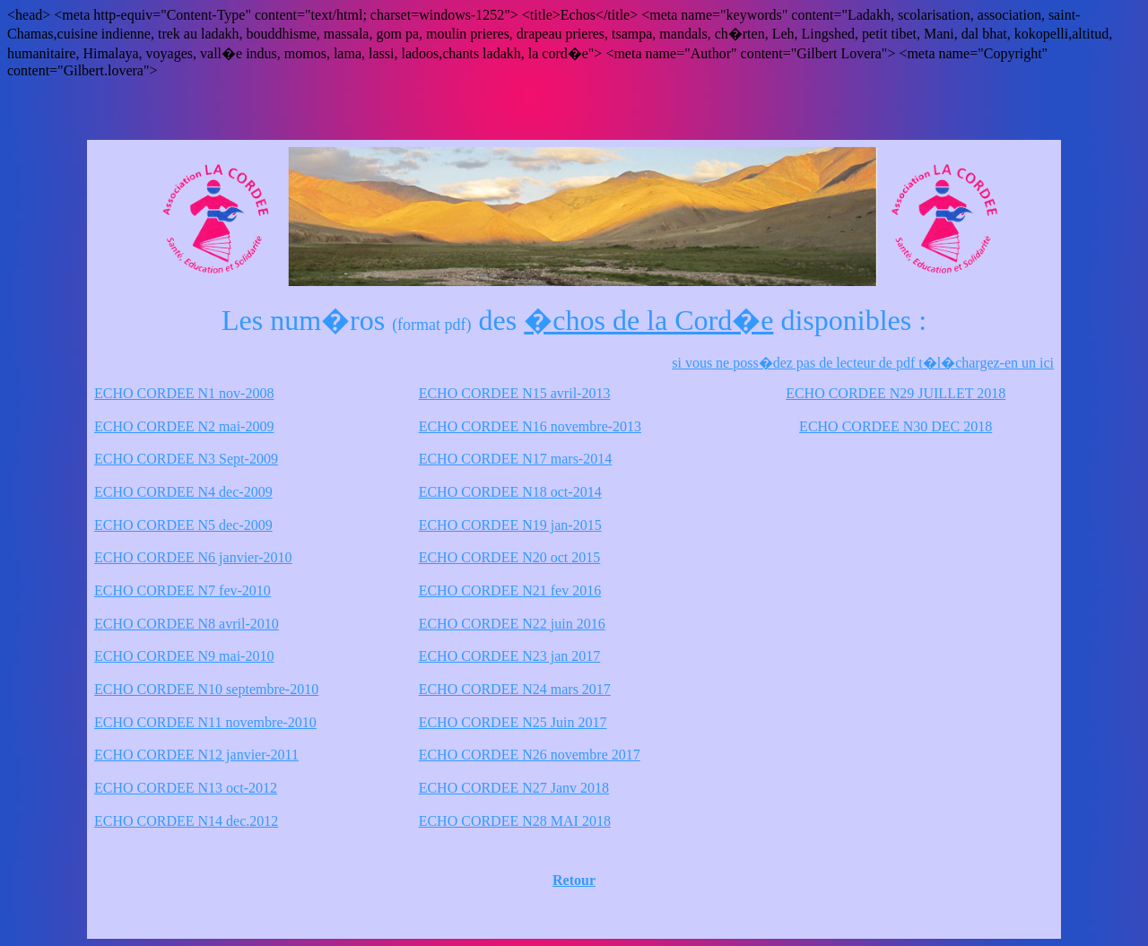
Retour (574, 880)
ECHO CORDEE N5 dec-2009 (183, 525)
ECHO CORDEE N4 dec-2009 (183, 491)
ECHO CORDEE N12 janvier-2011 (196, 754)
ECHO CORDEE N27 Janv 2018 (514, 787)
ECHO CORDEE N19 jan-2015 (510, 525)
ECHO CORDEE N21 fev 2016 (510, 590)
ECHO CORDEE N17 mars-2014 (516, 458)
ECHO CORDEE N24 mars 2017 (515, 689)
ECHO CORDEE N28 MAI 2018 (515, 821)
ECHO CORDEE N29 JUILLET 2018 (895, 393)
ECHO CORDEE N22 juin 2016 (512, 623)
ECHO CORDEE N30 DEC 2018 (895, 426)
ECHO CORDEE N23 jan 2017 (510, 656)
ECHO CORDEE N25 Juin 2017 (513, 722)
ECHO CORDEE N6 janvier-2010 (193, 557)
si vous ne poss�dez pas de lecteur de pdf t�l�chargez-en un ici (863, 362)
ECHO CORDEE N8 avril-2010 (186, 623)
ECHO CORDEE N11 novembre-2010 (205, 722)
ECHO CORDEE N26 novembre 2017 (529, 754)
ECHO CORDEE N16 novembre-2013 (530, 426)
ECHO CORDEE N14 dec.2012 (186, 821)
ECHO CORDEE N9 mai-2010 (184, 656)
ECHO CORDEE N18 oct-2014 (510, 491)
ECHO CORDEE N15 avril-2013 (515, 393)
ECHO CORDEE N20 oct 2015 (510, 557)
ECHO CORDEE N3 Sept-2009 (186, 458)
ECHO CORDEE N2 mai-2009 (184, 426)
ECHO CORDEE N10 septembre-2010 (206, 689)
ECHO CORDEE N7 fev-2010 (182, 590)
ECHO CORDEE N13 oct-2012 (185, 787)
